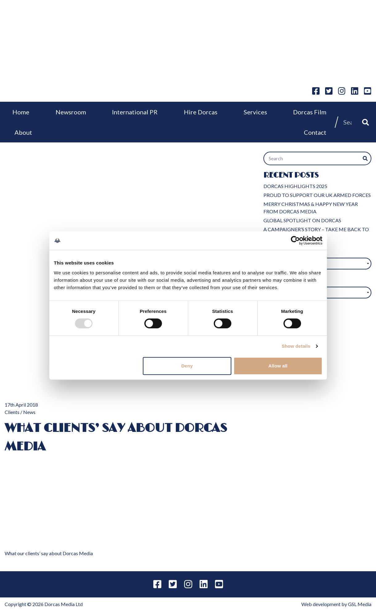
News (29, 412)
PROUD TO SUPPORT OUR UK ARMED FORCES (317, 195)
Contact (315, 132)
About (23, 132)
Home (20, 112)
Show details (296, 346)
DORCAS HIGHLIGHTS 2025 (295, 186)
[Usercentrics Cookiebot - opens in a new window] (295, 240)
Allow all (277, 365)
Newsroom (71, 112)
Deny (187, 365)
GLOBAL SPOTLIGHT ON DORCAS (302, 220)
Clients (12, 412)
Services (255, 112)
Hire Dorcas (200, 112)
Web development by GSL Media (336, 604)
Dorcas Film (309, 112)
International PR (135, 112)
